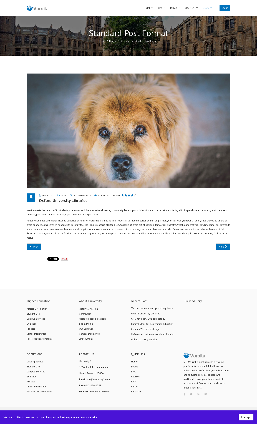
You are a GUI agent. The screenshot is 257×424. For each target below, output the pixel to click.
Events (134, 366)
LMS (160, 7)
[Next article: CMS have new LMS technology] (223, 246)
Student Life (33, 313)
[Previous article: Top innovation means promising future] (34, 246)
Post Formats (124, 41)
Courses (135, 376)
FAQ (133, 381)
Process (31, 328)
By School (32, 323)
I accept (246, 417)
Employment (85, 338)
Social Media (86, 323)
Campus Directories (89, 333)
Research (136, 391)
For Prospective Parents (39, 338)
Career (134, 386)
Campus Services (36, 318)
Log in (225, 7)
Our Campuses (87, 328)
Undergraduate (35, 361)
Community (85, 313)
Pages (174, 7)
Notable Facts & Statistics (92, 318)
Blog (206, 7)
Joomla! (190, 7)
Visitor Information (36, 333)
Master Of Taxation (37, 308)
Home (147, 7)
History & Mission (88, 308)
